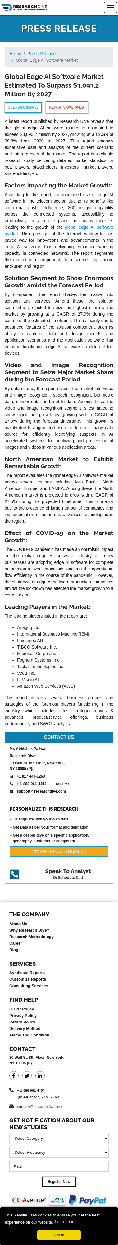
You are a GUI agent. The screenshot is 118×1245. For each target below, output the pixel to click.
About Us (18, 923)
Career (15, 943)
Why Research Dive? (29, 930)
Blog (13, 949)
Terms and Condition (29, 1035)
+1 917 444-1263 (31, 776)
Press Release (41, 53)
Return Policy (22, 1022)
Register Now (59, 1182)
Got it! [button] (59, 1235)
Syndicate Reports (27, 972)
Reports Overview (67, 107)
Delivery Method (24, 1028)
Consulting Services (28, 985)
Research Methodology (31, 936)
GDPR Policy (21, 1009)
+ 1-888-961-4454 (32, 784)
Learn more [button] (65, 1222)
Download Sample (23, 107)
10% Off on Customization (59, 851)
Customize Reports (27, 979)
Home (15, 53)
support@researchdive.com (41, 791)
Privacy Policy (23, 1015)
